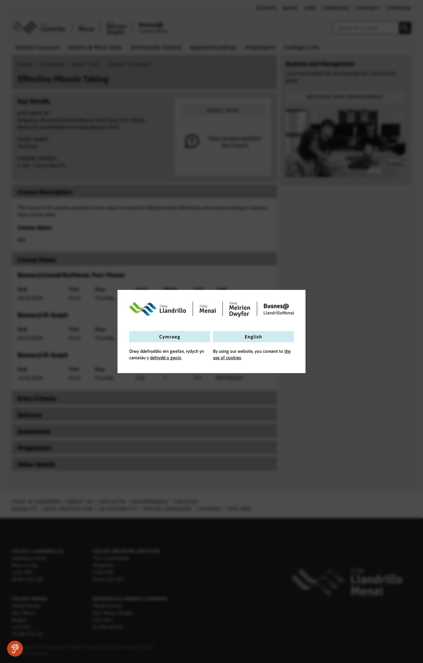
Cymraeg (169, 336)
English (253, 336)
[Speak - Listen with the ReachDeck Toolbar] (15, 649)
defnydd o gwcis (165, 357)
